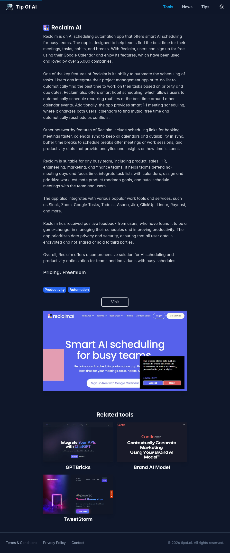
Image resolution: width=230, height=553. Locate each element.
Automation (79, 289)
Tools (168, 6)
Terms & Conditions (21, 543)
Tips (205, 6)
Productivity (55, 289)
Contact (78, 543)
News (187, 6)
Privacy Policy (54, 543)
